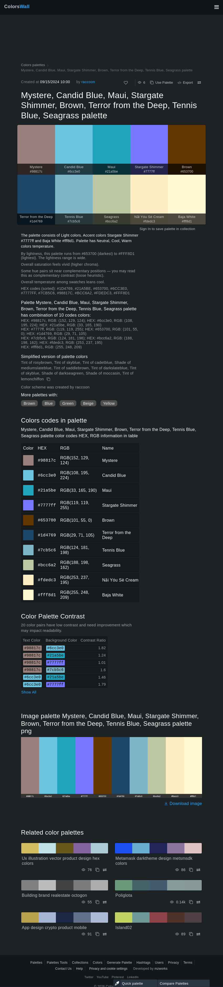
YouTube (102, 977)
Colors (17, 6)
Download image (183, 803)
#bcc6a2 (47, 565)
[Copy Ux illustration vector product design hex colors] (97, 869)
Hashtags (143, 962)
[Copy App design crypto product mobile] (97, 934)
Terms (187, 962)
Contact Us (63, 968)
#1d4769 (47, 535)
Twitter (89, 977)
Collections (80, 962)
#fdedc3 (47, 580)
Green (67, 403)
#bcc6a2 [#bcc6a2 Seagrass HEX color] (28, 561)
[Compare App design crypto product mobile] (104, 934)
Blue (49, 403)
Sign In (145, 229)
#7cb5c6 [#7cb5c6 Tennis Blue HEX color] (28, 546)
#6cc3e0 (47, 475)
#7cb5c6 (47, 550)
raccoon (88, 82)
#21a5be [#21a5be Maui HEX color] (28, 486)
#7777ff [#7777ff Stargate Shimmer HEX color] (28, 501)
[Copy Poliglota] (191, 902)
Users (159, 962)
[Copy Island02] (191, 934)
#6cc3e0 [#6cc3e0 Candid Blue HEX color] (28, 471)
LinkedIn (133, 977)
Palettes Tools (57, 962)
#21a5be (47, 490)
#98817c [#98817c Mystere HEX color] (28, 456)
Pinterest (118, 977)
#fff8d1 (47, 595)
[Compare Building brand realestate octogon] (104, 902)
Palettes (36, 962)
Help (79, 968)
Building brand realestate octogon (54, 895)
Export (185, 82)
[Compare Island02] (198, 934)
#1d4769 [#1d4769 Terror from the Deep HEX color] (28, 531)
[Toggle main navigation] (216, 7)
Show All (28, 692)
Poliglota (123, 895)
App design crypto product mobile (54, 927)
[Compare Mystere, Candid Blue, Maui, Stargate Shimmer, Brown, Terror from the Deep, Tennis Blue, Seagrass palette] (199, 82)
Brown (29, 403)
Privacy (173, 962)
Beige (88, 403)
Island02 (123, 927)
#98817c (47, 460)
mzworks (161, 968)
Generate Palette (119, 962)
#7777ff (47, 505)
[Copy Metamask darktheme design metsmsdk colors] (191, 869)
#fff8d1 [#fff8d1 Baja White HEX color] (28, 591)
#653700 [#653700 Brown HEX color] (28, 516)
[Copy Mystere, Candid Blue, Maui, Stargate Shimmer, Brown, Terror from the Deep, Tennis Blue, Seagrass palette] (49, 379)
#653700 (47, 520)
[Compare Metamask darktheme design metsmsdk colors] (198, 869)
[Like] (126, 82)
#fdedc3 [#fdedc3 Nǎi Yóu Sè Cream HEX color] (28, 576)
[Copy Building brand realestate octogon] (97, 902)
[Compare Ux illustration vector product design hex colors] (104, 869)
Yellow (109, 403)
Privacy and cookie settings (108, 968)
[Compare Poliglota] (198, 902)
